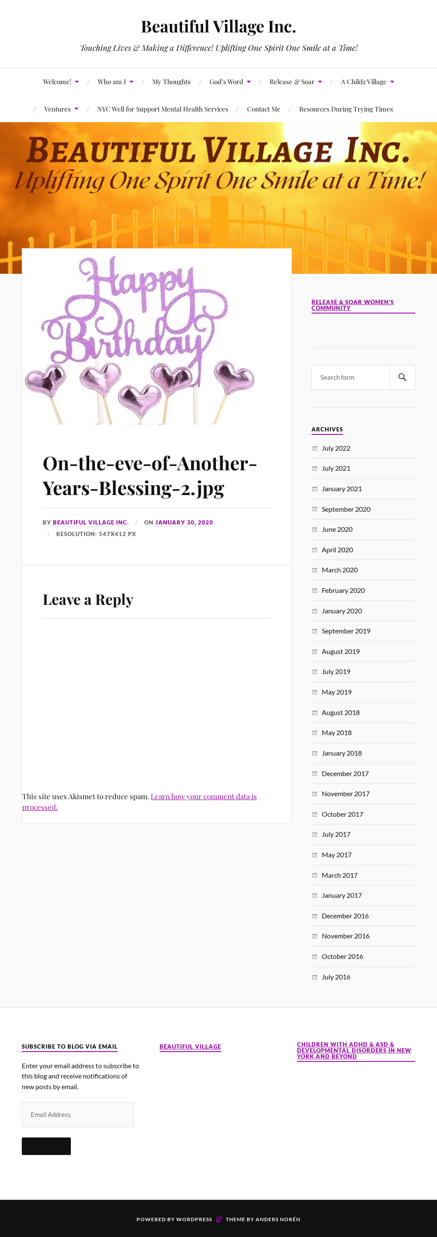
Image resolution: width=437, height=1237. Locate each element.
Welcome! (57, 81)
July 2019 (336, 671)
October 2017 (342, 814)
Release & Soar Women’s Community (353, 305)
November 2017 (346, 793)
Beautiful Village (190, 1047)
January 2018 (342, 753)
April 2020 (337, 549)
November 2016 (346, 936)
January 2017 (342, 895)
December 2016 (345, 916)
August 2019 (341, 651)
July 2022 (336, 448)
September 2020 (346, 509)
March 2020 (340, 570)
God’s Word (226, 81)
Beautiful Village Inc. (218, 26)
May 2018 (337, 732)
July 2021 (336, 468)
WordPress (194, 1219)
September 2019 (346, 631)
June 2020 (337, 529)
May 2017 (337, 854)
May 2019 (337, 692)
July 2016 (336, 977)
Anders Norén (278, 1219)
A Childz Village (364, 81)
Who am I (112, 81)
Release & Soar (292, 81)
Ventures (57, 108)
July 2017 (336, 834)
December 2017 (345, 773)
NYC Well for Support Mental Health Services (162, 108)
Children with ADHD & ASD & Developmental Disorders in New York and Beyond (354, 1050)
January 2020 (342, 611)
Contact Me (263, 108)
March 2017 (340, 875)
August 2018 (341, 712)
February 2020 (343, 590)
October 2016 (342, 956)
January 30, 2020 (184, 522)
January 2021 (342, 488)
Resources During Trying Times (346, 108)
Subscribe (46, 1146)
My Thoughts (171, 81)
